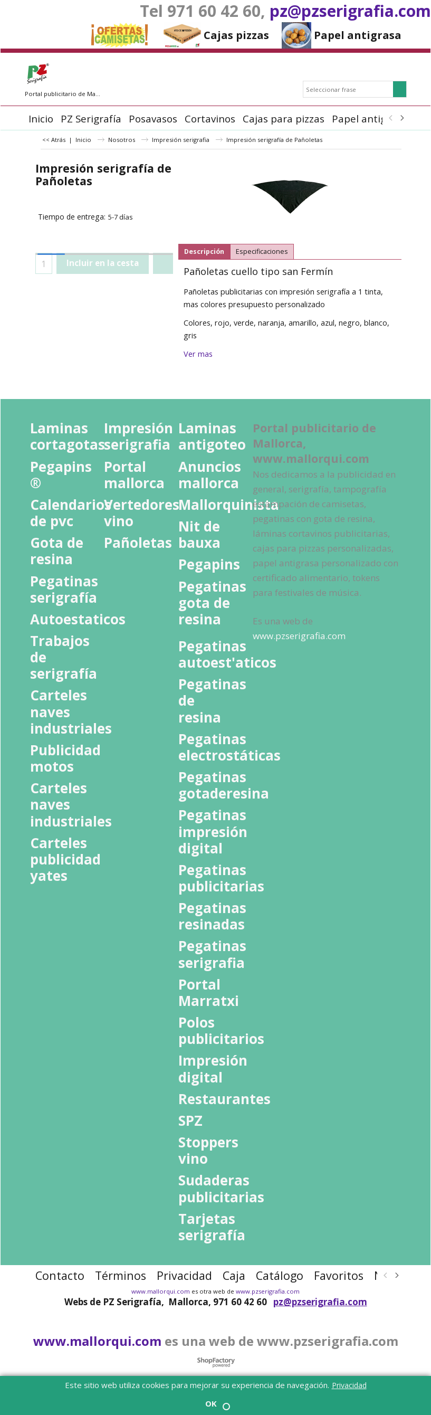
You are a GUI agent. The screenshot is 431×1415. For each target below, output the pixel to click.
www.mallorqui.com (160, 1291)
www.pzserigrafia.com (268, 1291)
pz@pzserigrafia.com (350, 11)
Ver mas (198, 354)
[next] (402, 118)
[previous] (391, 118)
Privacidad (349, 1385)
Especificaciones (262, 251)
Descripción (204, 251)
